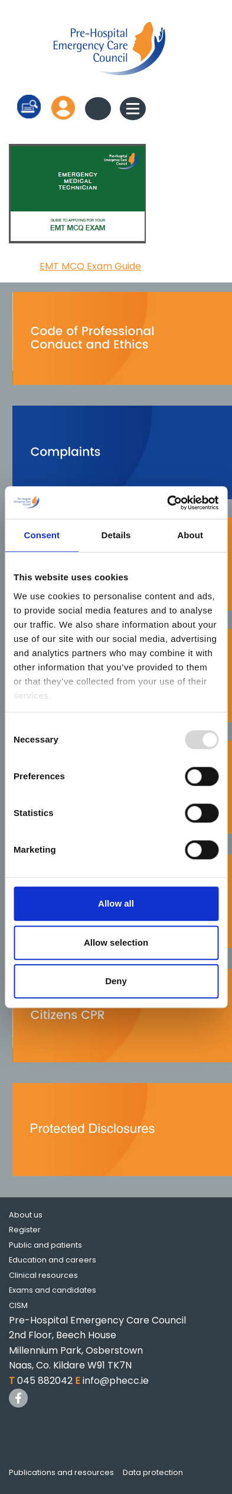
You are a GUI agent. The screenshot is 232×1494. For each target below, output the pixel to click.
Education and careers (52, 1260)
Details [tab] (116, 535)
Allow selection (116, 942)
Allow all (116, 903)
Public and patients (45, 1245)
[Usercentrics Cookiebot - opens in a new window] (167, 502)
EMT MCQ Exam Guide (90, 266)
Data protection (153, 1472)
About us (26, 1215)
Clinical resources (43, 1275)
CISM (18, 1305)
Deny (116, 981)
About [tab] (190, 535)
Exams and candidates (52, 1290)
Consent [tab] (42, 535)
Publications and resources (61, 1472)
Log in (63, 107)
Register (25, 1230)
